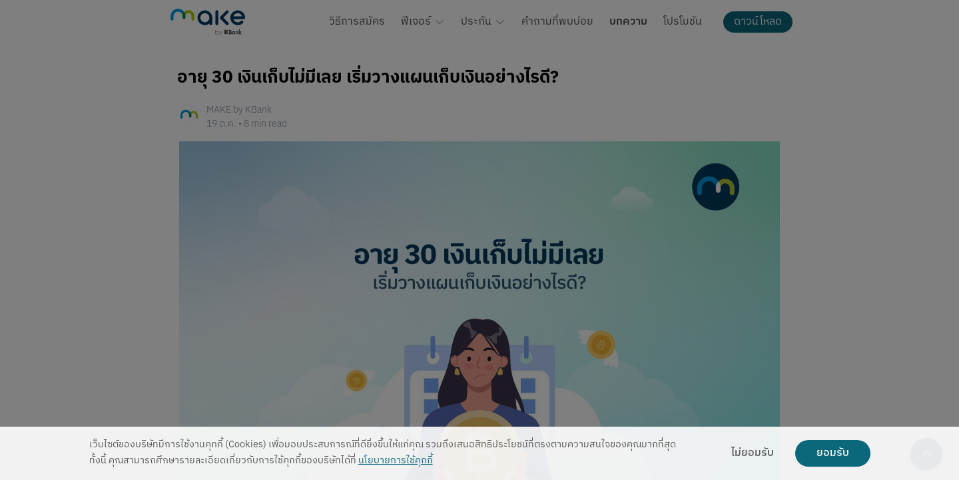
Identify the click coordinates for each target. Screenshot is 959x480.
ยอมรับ (832, 453)
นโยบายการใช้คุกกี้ (395, 461)
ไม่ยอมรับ (752, 453)
